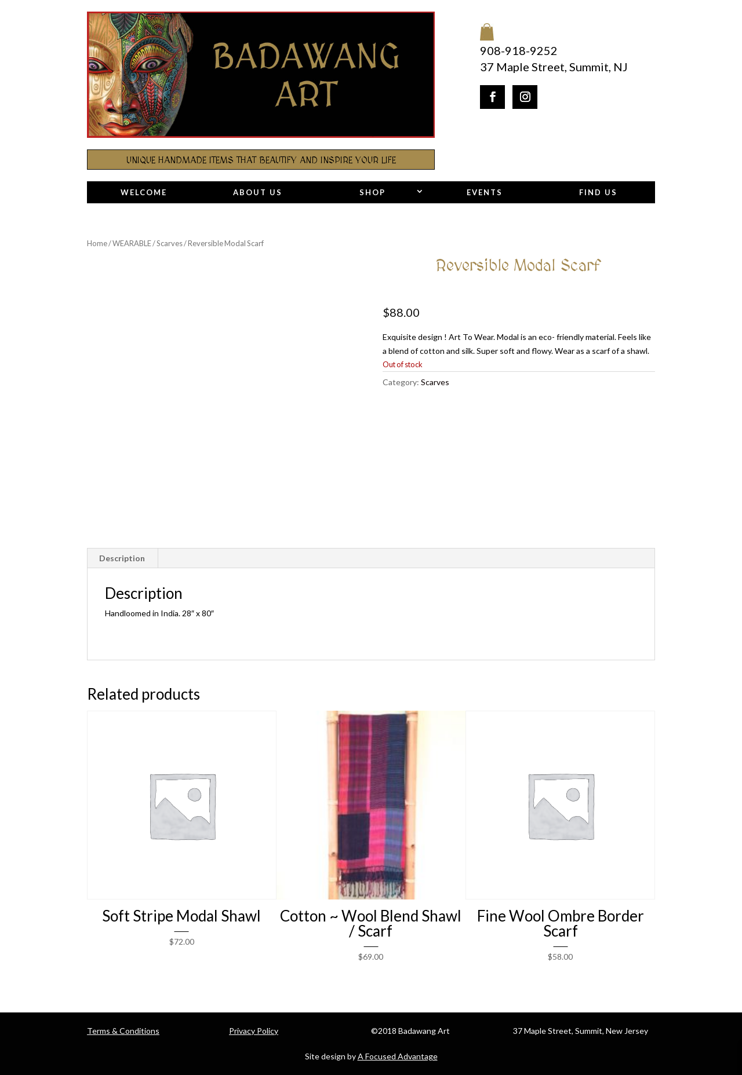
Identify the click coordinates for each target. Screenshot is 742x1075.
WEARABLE (131, 243)
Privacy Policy (253, 1031)
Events (485, 192)
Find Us (598, 192)
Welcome (144, 192)
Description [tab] (122, 558)
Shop (372, 192)
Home (97, 243)
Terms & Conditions (123, 1031)
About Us (257, 192)
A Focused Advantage (398, 1056)
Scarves (170, 243)
